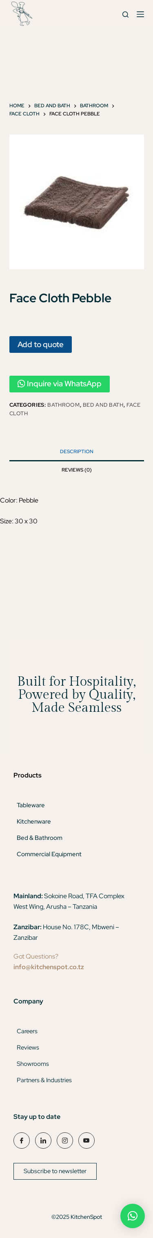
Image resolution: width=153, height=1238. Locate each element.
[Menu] (140, 14)
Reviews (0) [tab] (77, 470)
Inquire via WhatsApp (60, 384)
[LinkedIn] (43, 1140)
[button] (132, 1216)
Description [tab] (76, 451)
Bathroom (63, 404)
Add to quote (41, 344)
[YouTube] (86, 1140)
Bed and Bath (103, 404)
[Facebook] (21, 1140)
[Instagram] (65, 1140)
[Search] (125, 14)
